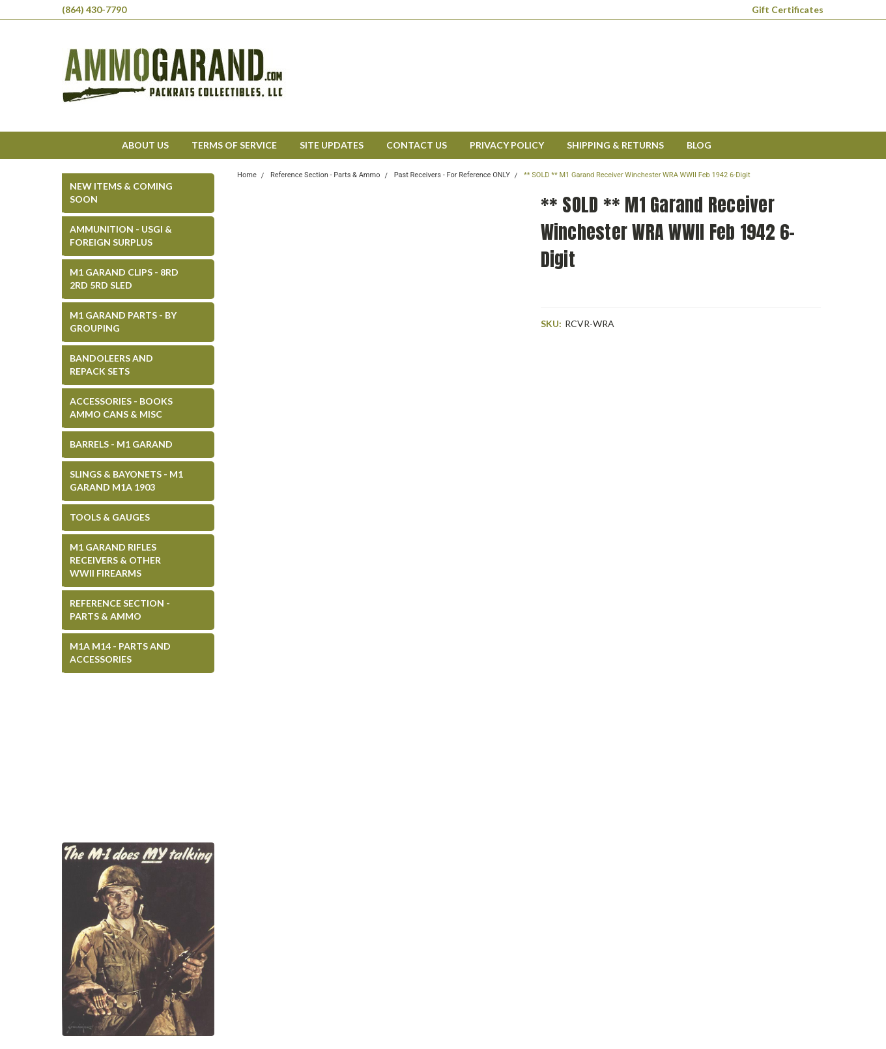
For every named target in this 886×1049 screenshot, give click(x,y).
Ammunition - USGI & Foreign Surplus (121, 235)
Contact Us (416, 145)
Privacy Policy (507, 145)
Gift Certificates (787, 9)
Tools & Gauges (110, 517)
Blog (699, 145)
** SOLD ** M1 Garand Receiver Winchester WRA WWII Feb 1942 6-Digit (637, 175)
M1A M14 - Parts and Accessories (120, 652)
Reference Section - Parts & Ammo (120, 609)
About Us (145, 145)
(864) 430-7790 (94, 9)
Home (247, 175)
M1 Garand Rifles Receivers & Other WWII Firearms (115, 560)
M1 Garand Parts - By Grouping (123, 321)
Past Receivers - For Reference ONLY (452, 175)
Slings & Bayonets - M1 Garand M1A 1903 (126, 480)
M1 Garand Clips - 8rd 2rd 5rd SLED (124, 278)
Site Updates (332, 145)
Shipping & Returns (615, 145)
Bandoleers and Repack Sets (111, 364)
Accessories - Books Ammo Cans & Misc (121, 407)
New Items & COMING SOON (121, 192)
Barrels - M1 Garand (121, 444)
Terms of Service (234, 145)
